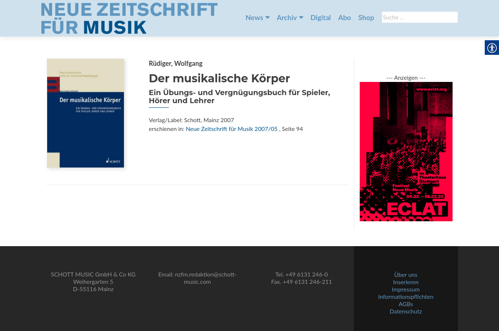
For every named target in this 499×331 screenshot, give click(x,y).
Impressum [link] (406, 289)
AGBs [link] (405, 303)
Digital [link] (320, 17)
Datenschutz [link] (406, 311)
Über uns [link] (405, 274)
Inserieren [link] (406, 281)
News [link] (254, 17)
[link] (129, 18)
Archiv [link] (287, 17)
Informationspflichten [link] (406, 296)
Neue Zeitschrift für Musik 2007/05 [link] (231, 128)
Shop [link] (366, 17)
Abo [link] (344, 17)
